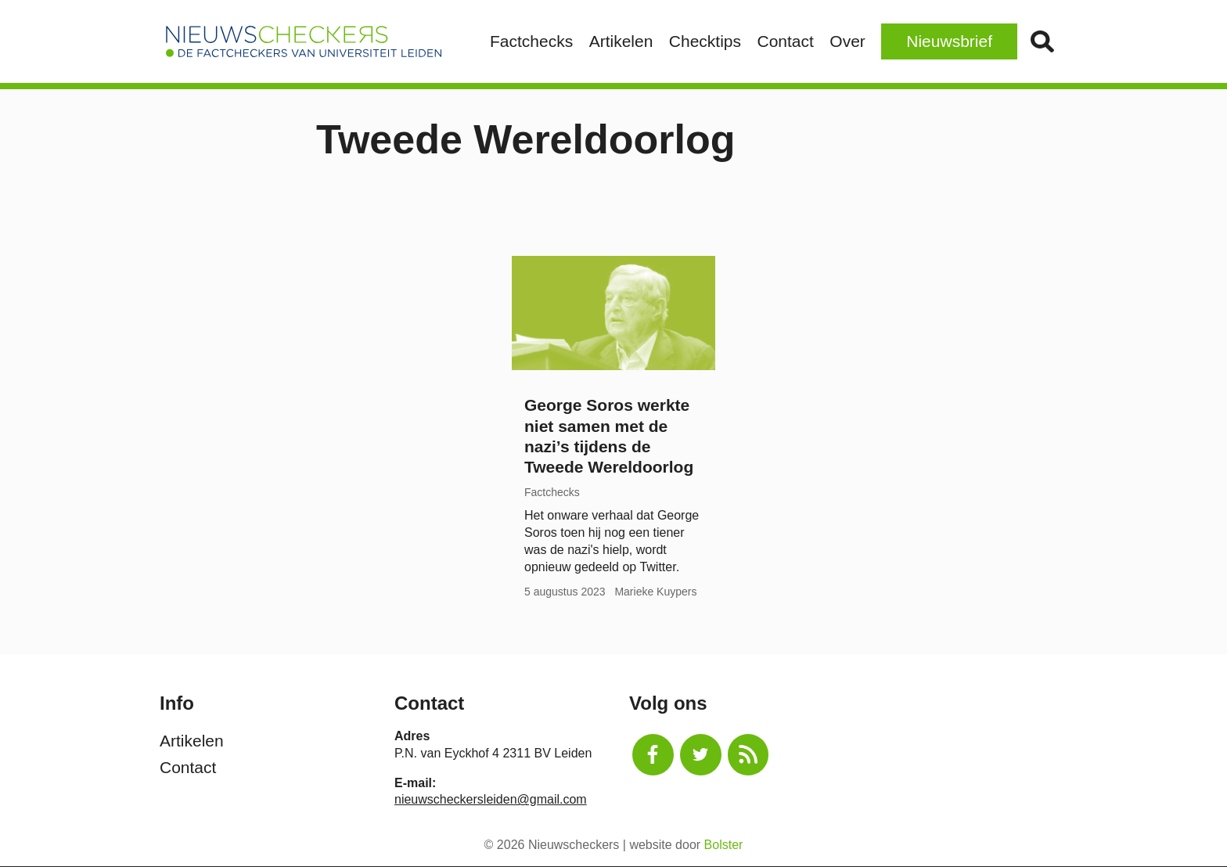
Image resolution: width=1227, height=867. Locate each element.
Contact (785, 41)
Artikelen (621, 41)
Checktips (705, 41)
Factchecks (531, 41)
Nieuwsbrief (949, 41)
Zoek (1042, 41)
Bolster (723, 844)
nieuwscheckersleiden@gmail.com (490, 799)
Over (847, 41)
